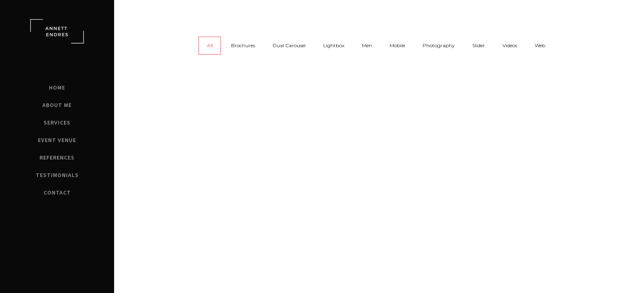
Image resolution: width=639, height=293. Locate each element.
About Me (57, 105)
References (57, 157)
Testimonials (57, 175)
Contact (57, 192)
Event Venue (57, 140)
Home (57, 87)
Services (57, 122)
